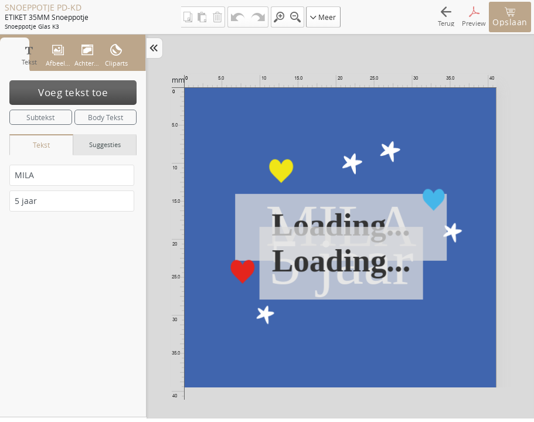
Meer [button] (323, 17)
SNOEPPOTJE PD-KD (43, 8)
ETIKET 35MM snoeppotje (46, 17)
